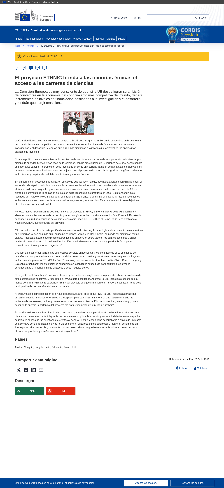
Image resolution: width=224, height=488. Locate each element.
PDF (63, 390)
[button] (137, 17)
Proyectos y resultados (58, 38)
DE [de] (17, 67)
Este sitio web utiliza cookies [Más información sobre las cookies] (30, 483)
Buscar (122, 38)
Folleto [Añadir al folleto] (181, 367)
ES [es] (31, 67)
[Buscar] (201, 17)
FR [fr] (37, 67)
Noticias (99, 38)
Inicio (19, 38)
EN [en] (24, 67)
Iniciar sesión (119, 17)
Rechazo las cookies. (192, 483)
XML (32, 391)
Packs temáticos (34, 38)
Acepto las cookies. (146, 483)
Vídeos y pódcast (82, 38)
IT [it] (44, 67)
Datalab (110, 38)
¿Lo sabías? (50, 2)
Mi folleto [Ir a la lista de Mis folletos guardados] (200, 368)
